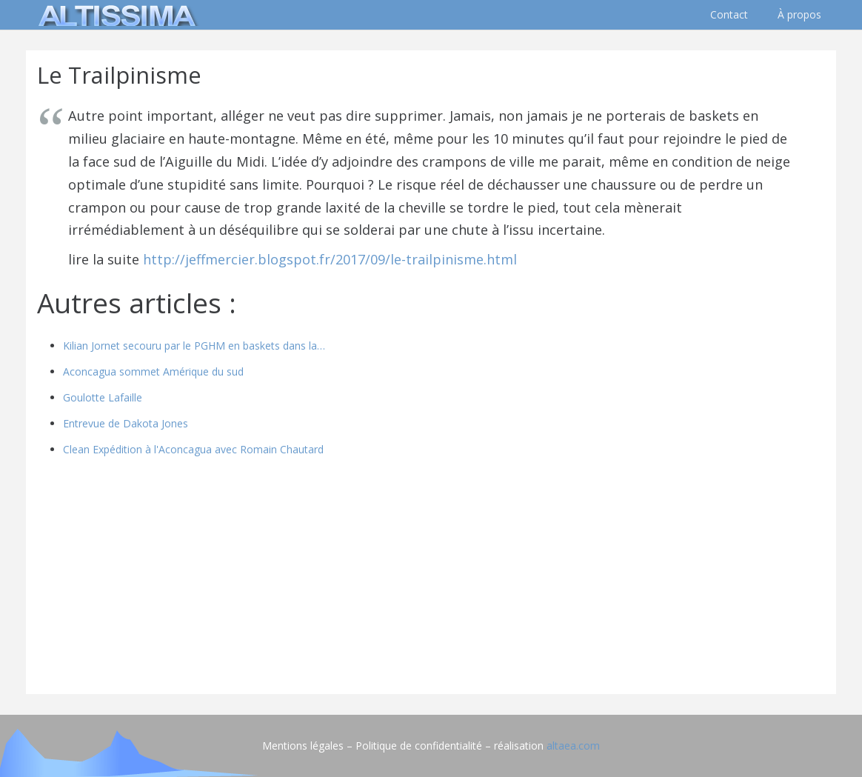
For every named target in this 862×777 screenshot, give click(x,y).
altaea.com (573, 745)
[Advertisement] (431, 579)
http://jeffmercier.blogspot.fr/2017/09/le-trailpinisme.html (330, 259)
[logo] (115, 15)
